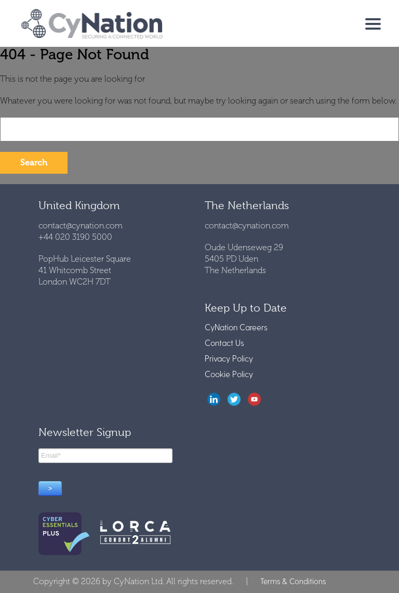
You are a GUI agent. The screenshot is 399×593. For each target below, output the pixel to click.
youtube (254, 399)
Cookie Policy (229, 374)
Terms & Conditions (293, 581)
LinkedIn (213, 399)
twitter (234, 399)
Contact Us (224, 342)
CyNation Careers (236, 327)
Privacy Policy (229, 358)
